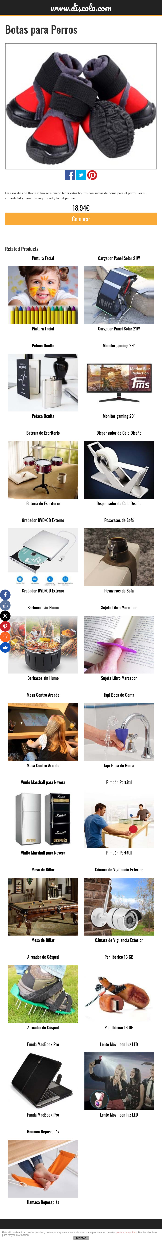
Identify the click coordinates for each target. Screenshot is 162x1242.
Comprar (81, 218)
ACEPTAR (81, 1238)
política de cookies (126, 1232)
